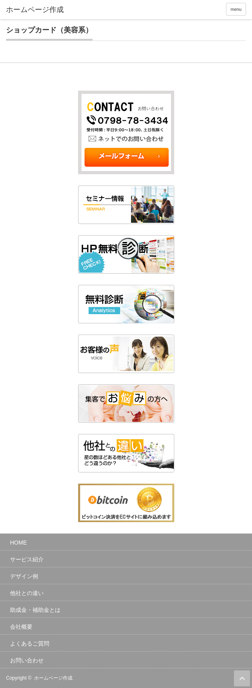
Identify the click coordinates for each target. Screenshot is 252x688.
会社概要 (21, 626)
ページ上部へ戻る (242, 678)
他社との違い (27, 593)
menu (236, 9)
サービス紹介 (27, 559)
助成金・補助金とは (35, 610)
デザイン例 (24, 576)
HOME (18, 542)
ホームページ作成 (53, 678)
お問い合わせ (27, 660)
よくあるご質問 (29, 643)
